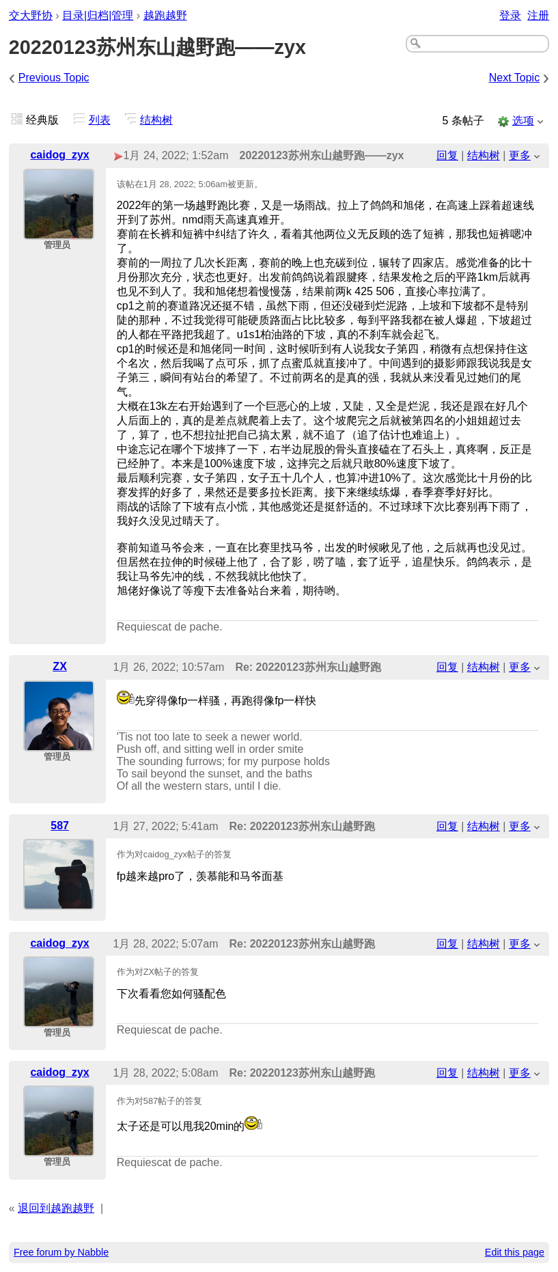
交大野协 (31, 15)
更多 (520, 155)
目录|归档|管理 (97, 15)
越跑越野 (165, 15)
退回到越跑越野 (56, 1208)
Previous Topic (53, 77)
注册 (538, 15)
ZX (59, 666)
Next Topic (514, 77)
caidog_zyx (59, 155)
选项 (523, 120)
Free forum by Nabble (61, 1252)
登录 (510, 15)
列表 (100, 120)
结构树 (156, 120)
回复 (447, 155)
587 (60, 825)
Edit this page (514, 1252)
